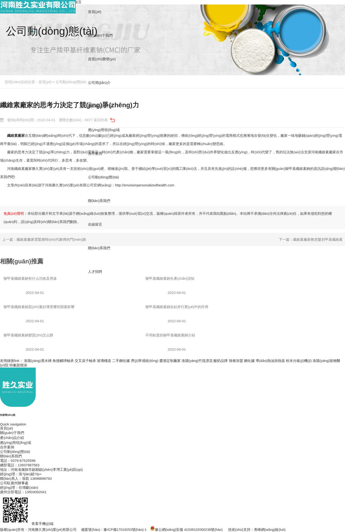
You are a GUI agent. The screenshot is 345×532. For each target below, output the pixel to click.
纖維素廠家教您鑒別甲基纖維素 (318, 239)
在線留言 (96, 224)
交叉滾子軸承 (85, 361)
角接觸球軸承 (63, 361)
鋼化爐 (250, 361)
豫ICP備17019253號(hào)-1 (125, 530)
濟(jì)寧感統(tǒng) (145, 361)
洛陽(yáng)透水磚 (38, 361)
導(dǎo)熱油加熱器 (271, 361)
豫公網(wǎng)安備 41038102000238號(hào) (188, 530)
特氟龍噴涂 (18, 365)
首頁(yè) (45, 82)
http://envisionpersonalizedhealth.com (144, 185)
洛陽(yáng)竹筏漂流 (198, 361)
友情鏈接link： (11, 361)
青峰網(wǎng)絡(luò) (272, 530)
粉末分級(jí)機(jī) (300, 361)
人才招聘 (96, 272)
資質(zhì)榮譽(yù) (103, 59)
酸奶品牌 (221, 361)
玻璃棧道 (104, 361)
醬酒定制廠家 (170, 361)
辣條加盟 (237, 361)
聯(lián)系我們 (100, 248)
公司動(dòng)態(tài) (71, 82)
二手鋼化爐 (121, 361)
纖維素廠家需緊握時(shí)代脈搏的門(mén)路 (51, 239)
